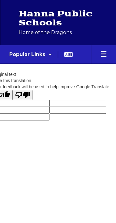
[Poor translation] (22, 95)
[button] (30, 54)
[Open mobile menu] (103, 54)
